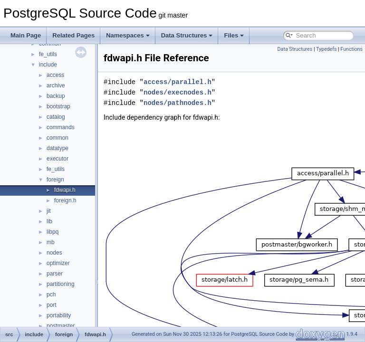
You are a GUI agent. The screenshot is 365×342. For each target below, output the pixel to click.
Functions (351, 49)
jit (49, 211)
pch (51, 294)
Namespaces (128, 35)
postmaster (61, 326)
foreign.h (65, 200)
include (48, 64)
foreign (55, 179)
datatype (57, 148)
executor (57, 158)
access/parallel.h (201, 81)
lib (49, 221)
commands (61, 127)
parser (55, 273)
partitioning (61, 284)
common (57, 137)
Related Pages (73, 35)
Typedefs (326, 49)
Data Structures (187, 35)
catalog (56, 117)
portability (59, 315)
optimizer (58, 263)
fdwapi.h (65, 190)
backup (56, 96)
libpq (52, 231)
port (52, 305)
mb (51, 242)
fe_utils (48, 54)
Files (234, 35)
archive (56, 85)
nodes (54, 252)
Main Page (25, 35)
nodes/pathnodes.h (201, 102)
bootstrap (58, 106)
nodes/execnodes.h (201, 92)
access (55, 75)
